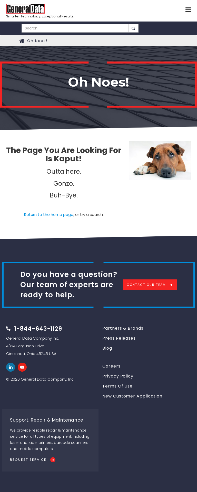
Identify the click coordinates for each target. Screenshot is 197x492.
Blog (107, 348)
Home (22, 41)
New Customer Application (132, 396)
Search (133, 28)
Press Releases (119, 338)
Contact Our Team (146, 284)
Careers (111, 366)
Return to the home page (48, 214)
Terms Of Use (117, 386)
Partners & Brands (122, 328)
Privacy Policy (117, 376)
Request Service (28, 459)
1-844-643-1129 (38, 329)
